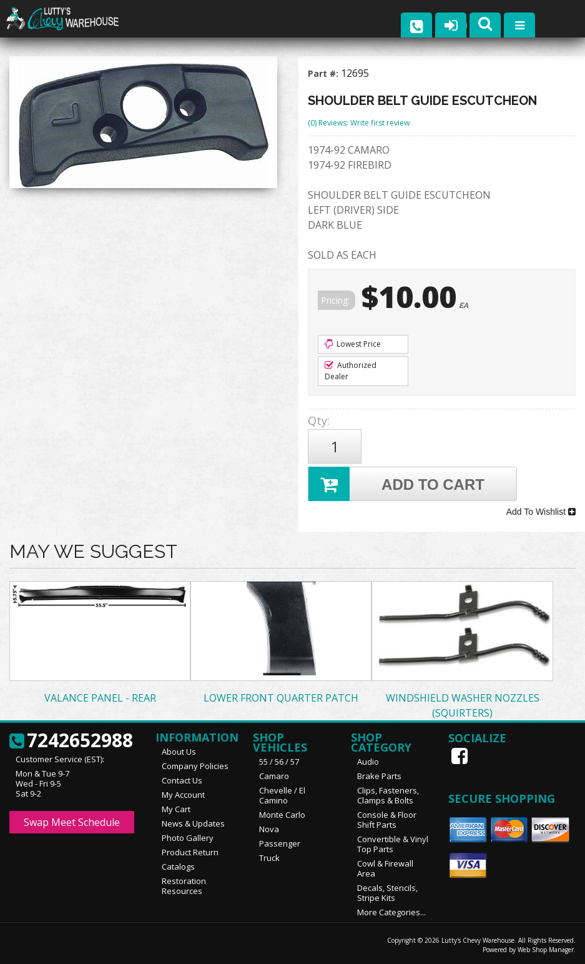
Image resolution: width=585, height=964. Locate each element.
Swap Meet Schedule (72, 822)
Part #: (324, 73)
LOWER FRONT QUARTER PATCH (281, 698)
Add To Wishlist (541, 511)
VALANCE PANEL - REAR (100, 698)
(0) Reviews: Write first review (359, 122)
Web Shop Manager (546, 949)
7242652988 (71, 741)
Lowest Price (353, 344)
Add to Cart (396, 484)
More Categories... (391, 912)
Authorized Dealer (350, 371)
